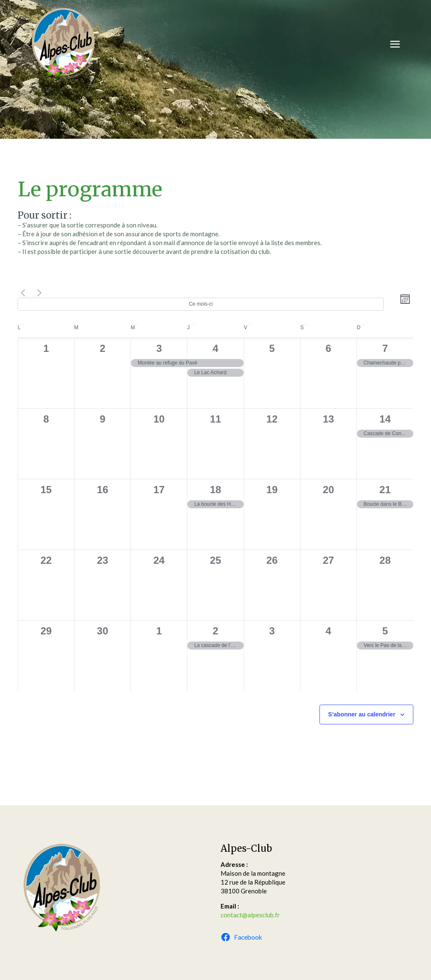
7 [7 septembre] (385, 348)
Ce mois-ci (201, 304)
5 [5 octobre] (385, 631)
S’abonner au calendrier (362, 714)
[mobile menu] (395, 44)
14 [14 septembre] (385, 419)
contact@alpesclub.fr (250, 915)
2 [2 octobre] (215, 631)
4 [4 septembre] (215, 348)
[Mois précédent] (23, 293)
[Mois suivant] (39, 293)
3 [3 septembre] (159, 348)
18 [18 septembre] (215, 489)
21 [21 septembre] (385, 489)
